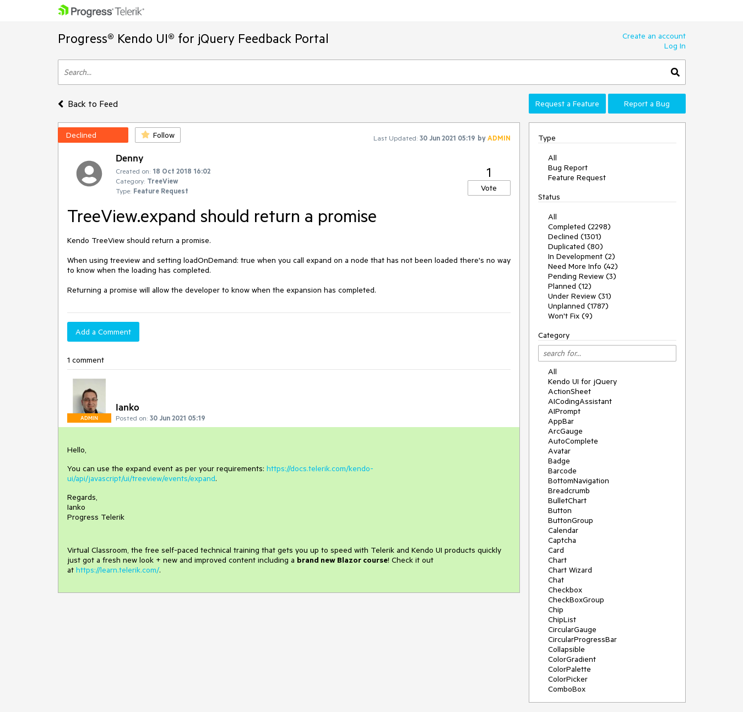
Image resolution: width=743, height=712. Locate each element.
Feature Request (577, 177)
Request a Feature (567, 104)
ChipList (562, 619)
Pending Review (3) (582, 276)
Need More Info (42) (583, 266)
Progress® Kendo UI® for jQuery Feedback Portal (193, 38)
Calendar (563, 530)
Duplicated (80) (575, 246)
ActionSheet (569, 391)
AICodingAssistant (580, 401)
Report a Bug (647, 104)
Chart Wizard (570, 570)
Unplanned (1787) (578, 306)
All (552, 158)
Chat (556, 580)
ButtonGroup (570, 520)
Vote (489, 188)
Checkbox (565, 590)
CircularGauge (572, 629)
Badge (559, 461)
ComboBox (566, 689)
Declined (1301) (574, 236)
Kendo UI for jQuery (582, 381)
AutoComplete (573, 441)
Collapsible (566, 649)
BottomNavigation (578, 481)
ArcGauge (565, 431)
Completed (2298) (579, 226)
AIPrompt (564, 411)
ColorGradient (572, 659)
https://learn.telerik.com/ (117, 570)
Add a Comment (103, 332)
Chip (555, 609)
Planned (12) (570, 286)
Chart (557, 560)
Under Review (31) (579, 296)
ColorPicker (568, 679)
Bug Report (568, 167)
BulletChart (567, 500)
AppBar (561, 421)
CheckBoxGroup (576, 600)
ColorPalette (569, 669)
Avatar (559, 451)
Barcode (562, 471)
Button (560, 510)
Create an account (654, 36)
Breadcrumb (569, 490)
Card (556, 550)
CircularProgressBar (582, 639)
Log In (675, 46)
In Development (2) (581, 256)
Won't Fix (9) (570, 316)
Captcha (562, 540)
